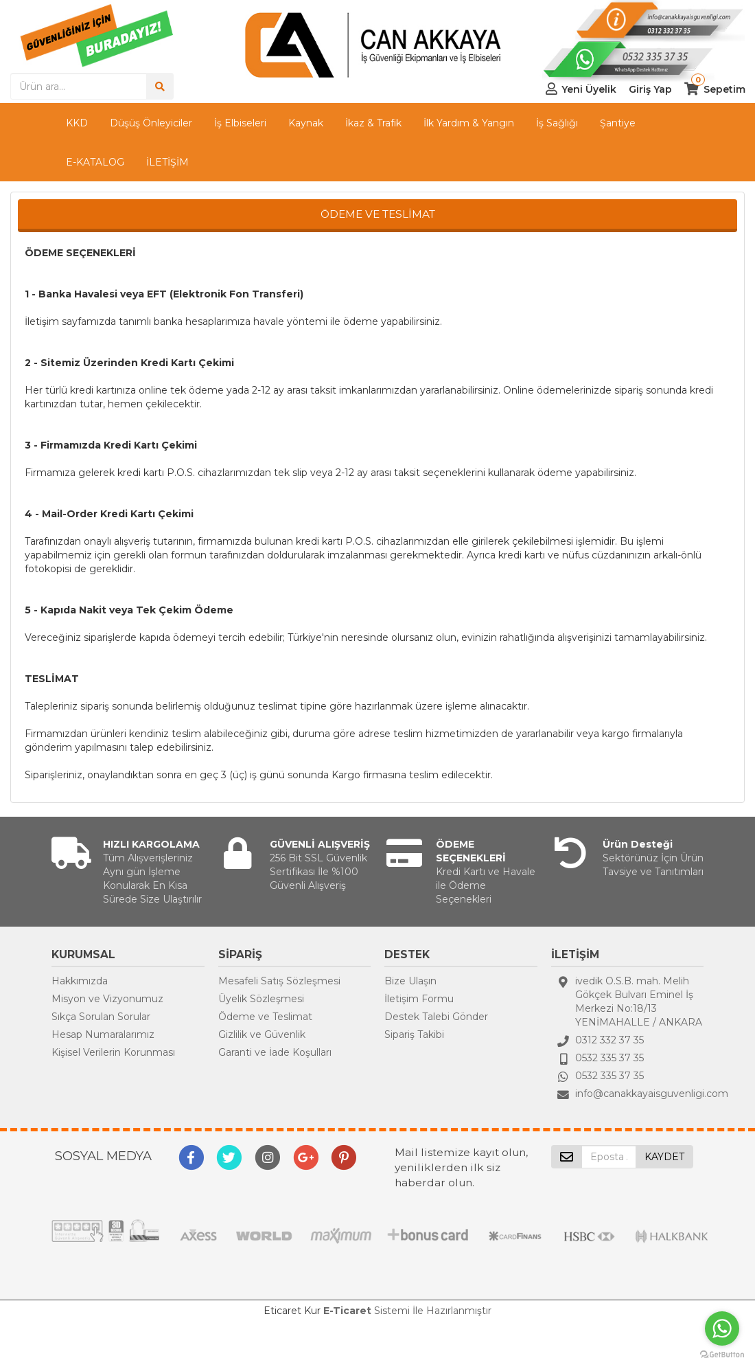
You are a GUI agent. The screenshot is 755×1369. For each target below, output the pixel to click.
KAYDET (664, 1157)
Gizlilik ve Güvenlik (261, 1034)
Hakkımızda (79, 981)
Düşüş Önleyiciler (151, 123)
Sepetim (724, 89)
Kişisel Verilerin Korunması (113, 1052)
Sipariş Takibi (414, 1034)
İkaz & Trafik (373, 123)
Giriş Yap (650, 89)
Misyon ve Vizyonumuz (107, 999)
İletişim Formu (419, 999)
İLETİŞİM (167, 162)
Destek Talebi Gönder (436, 1016)
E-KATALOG (95, 162)
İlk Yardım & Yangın (468, 123)
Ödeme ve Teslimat (265, 1016)
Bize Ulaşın (410, 981)
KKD (77, 123)
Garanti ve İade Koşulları (275, 1052)
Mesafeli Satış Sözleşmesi (279, 981)
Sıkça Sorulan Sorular (100, 1016)
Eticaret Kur (292, 1310)
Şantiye (618, 123)
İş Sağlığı (557, 123)
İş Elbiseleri (240, 123)
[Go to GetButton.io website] (722, 1354)
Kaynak (305, 123)
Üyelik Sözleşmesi (261, 999)
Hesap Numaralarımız (102, 1034)
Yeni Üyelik (588, 89)
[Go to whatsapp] (722, 1328)
